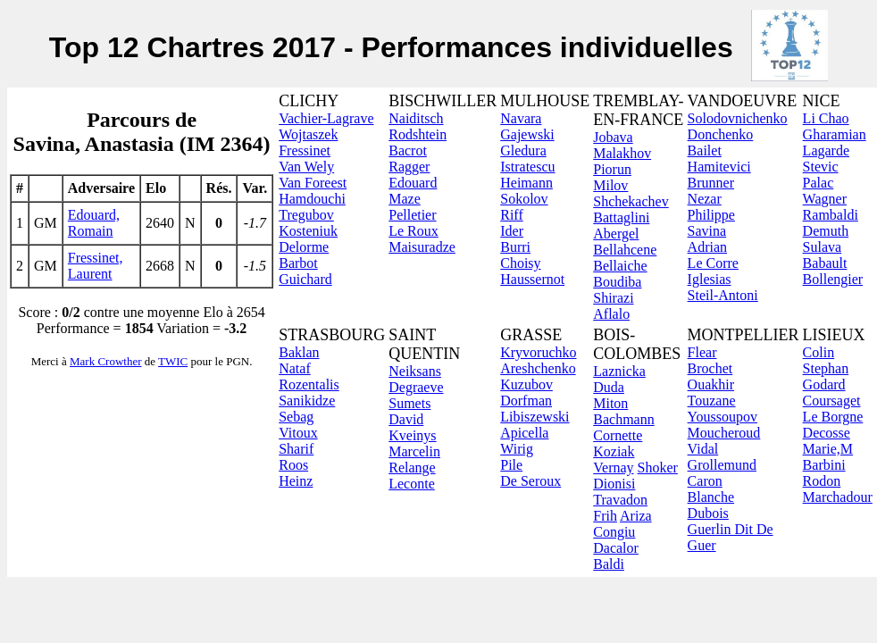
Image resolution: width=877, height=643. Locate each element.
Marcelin (414, 451)
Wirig (516, 448)
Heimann (526, 182)
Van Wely (306, 166)
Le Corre (713, 263)
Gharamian (834, 134)
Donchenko (721, 134)
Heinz (296, 481)
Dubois (708, 513)
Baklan (299, 352)
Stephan (826, 368)
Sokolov (523, 198)
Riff (511, 214)
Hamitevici (719, 166)
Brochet (710, 368)
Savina (707, 230)
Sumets (409, 403)
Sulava (822, 247)
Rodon (822, 481)
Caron (705, 481)
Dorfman (526, 400)
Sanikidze (307, 400)
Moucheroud (724, 432)
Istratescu (527, 166)
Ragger (409, 166)
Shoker (658, 467)
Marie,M (828, 448)
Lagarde (826, 150)
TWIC (173, 361)
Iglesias (709, 279)
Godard (824, 384)
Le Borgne (833, 416)
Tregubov (306, 214)
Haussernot (532, 279)
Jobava (612, 137)
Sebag (296, 416)
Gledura (523, 150)
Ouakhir (711, 384)
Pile (511, 464)
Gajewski (527, 134)
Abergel (616, 233)
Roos (293, 464)
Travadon (620, 499)
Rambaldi (830, 214)
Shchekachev (630, 201)
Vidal (703, 448)
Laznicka (619, 371)
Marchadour (838, 497)
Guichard (305, 279)
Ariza (636, 515)
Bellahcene (624, 249)
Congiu (614, 531)
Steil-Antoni (723, 295)
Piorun (612, 169)
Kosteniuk (308, 230)
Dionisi (614, 483)
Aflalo (611, 314)
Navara (520, 118)
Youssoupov (722, 416)
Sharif (296, 448)
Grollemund (722, 464)
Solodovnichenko (738, 118)
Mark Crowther (106, 361)
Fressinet (304, 150)
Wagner (825, 198)
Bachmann (623, 419)
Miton (610, 403)
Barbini (824, 464)
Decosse (826, 432)
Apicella (524, 432)
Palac (818, 182)
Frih (605, 515)
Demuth (826, 230)
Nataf (295, 368)
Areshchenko (537, 368)
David (405, 419)
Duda (608, 387)
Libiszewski (534, 416)
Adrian (707, 247)
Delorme (304, 247)
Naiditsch (415, 118)
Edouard (412, 182)
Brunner (711, 182)
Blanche (711, 497)
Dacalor (616, 547)
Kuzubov (526, 384)
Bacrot (407, 150)
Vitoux (298, 432)
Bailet (705, 150)
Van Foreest (313, 182)
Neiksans (414, 371)
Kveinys (412, 435)
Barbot (298, 263)
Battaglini (621, 217)
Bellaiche (620, 265)
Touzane (712, 400)
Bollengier (833, 279)
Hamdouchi (312, 198)
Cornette (617, 435)
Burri (515, 247)
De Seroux (530, 481)
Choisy (520, 263)
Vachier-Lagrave (326, 118)
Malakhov (622, 153)
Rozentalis (309, 384)
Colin (819, 352)
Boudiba (617, 281)
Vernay (613, 467)
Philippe (711, 214)
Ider (511, 230)
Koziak (613, 451)
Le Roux (413, 230)
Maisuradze (421, 247)
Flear (702, 352)
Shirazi (613, 297)
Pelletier (412, 214)
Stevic (821, 166)
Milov (610, 185)
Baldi (608, 564)
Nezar (705, 198)
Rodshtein (417, 134)
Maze (404, 198)
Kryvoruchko (538, 352)
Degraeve (415, 387)
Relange (411, 467)
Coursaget (832, 400)
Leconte (411, 483)
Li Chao (826, 118)
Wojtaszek (308, 134)
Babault (825, 263)
